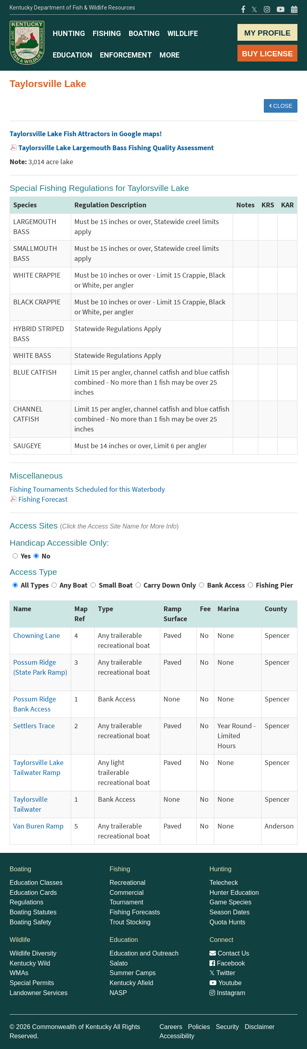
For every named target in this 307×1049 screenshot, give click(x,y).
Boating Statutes (33, 912)
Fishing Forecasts (135, 912)
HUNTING (69, 33)
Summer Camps (133, 973)
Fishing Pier (274, 585)
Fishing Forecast (43, 499)
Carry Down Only (170, 585)
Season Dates (229, 912)
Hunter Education (234, 892)
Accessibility (176, 1036)
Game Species (230, 902)
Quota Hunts (227, 922)
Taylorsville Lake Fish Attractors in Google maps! (86, 133)
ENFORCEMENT (126, 55)
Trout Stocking (130, 922)
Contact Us (229, 953)
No (46, 556)
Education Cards (33, 892)
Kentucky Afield (131, 982)
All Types (35, 585)
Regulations (27, 902)
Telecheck (223, 882)
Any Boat (74, 585)
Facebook (227, 963)
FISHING (107, 33)
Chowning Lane (36, 635)
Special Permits (32, 982)
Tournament (127, 902)
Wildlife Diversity (33, 953)
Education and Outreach (144, 953)
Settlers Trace (34, 725)
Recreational (128, 882)
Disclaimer (260, 1026)
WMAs (19, 973)
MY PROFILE (267, 33)
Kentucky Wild (30, 963)
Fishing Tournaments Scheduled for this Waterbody (87, 489)
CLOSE (280, 106)
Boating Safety (30, 922)
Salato (119, 963)
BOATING (144, 33)
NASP (118, 992)
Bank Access (226, 585)
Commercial (127, 892)
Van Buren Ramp (38, 826)
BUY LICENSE (267, 54)
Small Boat (116, 585)
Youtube (225, 982)
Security (227, 1026)
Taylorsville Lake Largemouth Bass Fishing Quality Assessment (116, 147)
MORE (169, 55)
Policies (199, 1026)
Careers (170, 1026)
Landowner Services (39, 992)
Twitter (222, 973)
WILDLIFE (182, 33)
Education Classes (36, 882)
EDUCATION (72, 55)
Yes (26, 556)
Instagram (227, 992)
